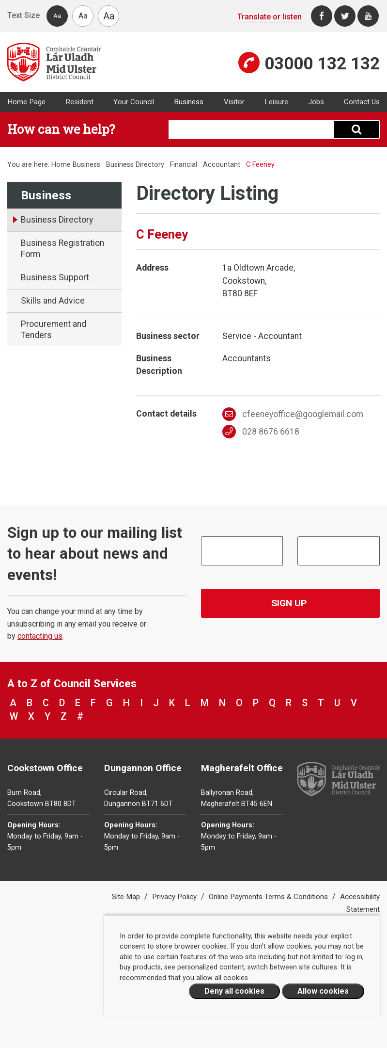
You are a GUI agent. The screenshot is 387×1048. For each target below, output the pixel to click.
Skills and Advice (53, 301)
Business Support (55, 277)
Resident (79, 101)
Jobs (316, 101)
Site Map (127, 896)
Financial (184, 165)
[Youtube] (368, 16)
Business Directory (135, 165)
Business (188, 101)
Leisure (276, 101)
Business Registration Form (62, 248)
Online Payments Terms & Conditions (269, 896)
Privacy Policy (175, 896)
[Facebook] (321, 16)
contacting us (39, 636)
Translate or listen (269, 16)
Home (61, 165)
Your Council (133, 101)
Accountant (221, 165)
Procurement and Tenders (53, 329)
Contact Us (362, 101)
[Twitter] (345, 16)
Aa (57, 15)
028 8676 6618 (260, 431)
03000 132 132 (322, 63)
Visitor (234, 101)
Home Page (26, 101)
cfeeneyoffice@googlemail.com (292, 414)
